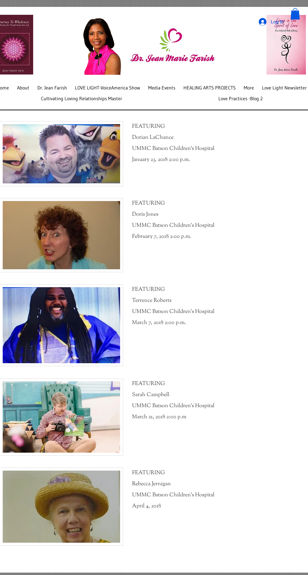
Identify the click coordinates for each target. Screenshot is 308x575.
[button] (295, 13)
